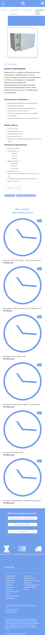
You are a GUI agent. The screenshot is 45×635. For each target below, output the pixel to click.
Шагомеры (28, 582)
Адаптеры (27, 576)
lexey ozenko (19, 634)
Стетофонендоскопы (31, 585)
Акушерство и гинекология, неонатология (10, 578)
